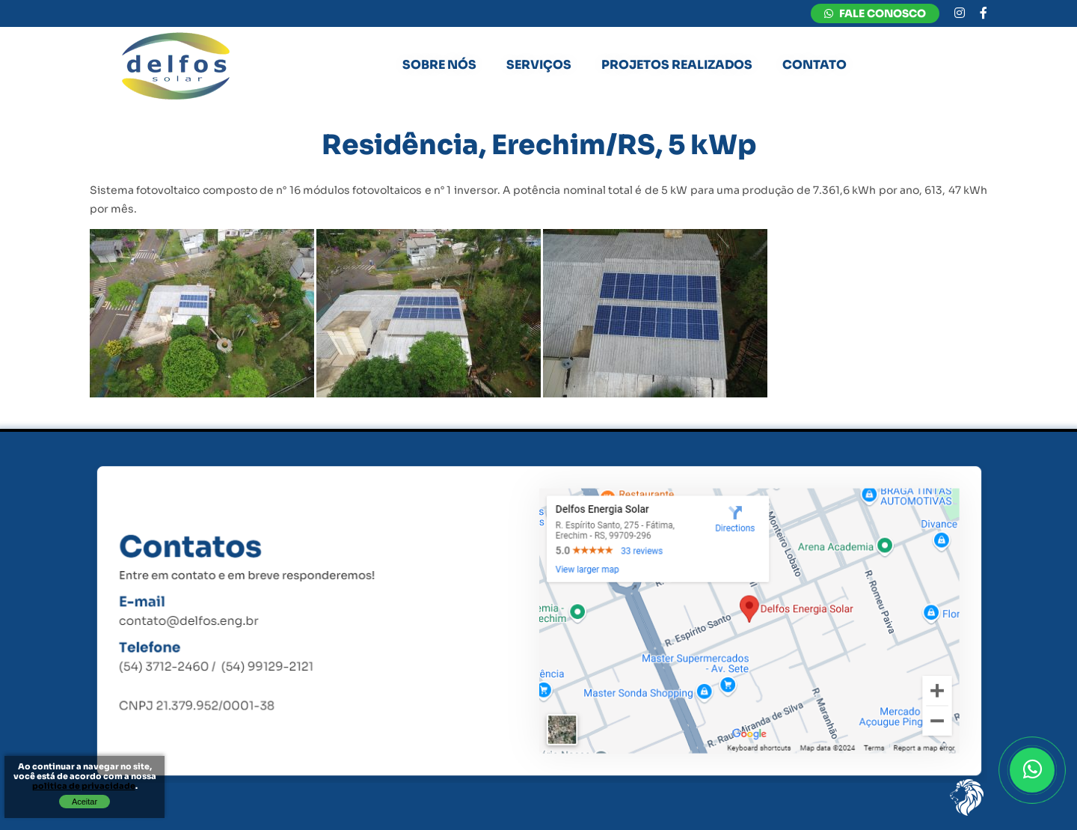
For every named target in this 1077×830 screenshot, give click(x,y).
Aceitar (84, 801)
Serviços (538, 65)
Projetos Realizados (676, 65)
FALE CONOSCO (875, 13)
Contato (814, 65)
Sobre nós (439, 65)
